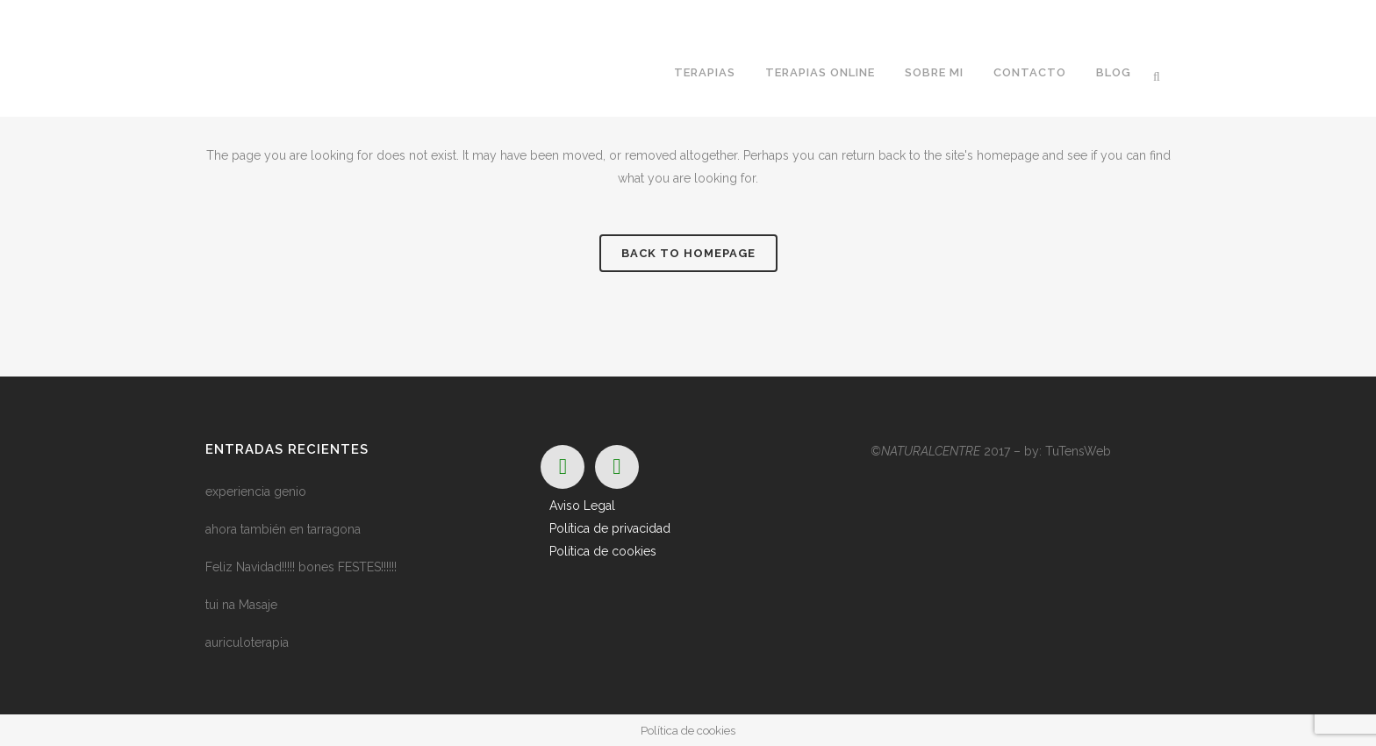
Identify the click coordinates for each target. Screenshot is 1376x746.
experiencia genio (255, 491)
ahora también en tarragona (283, 529)
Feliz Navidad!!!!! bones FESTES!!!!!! (301, 567)
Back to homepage (688, 253)
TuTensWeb (1078, 451)
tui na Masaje (241, 605)
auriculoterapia (247, 642)
